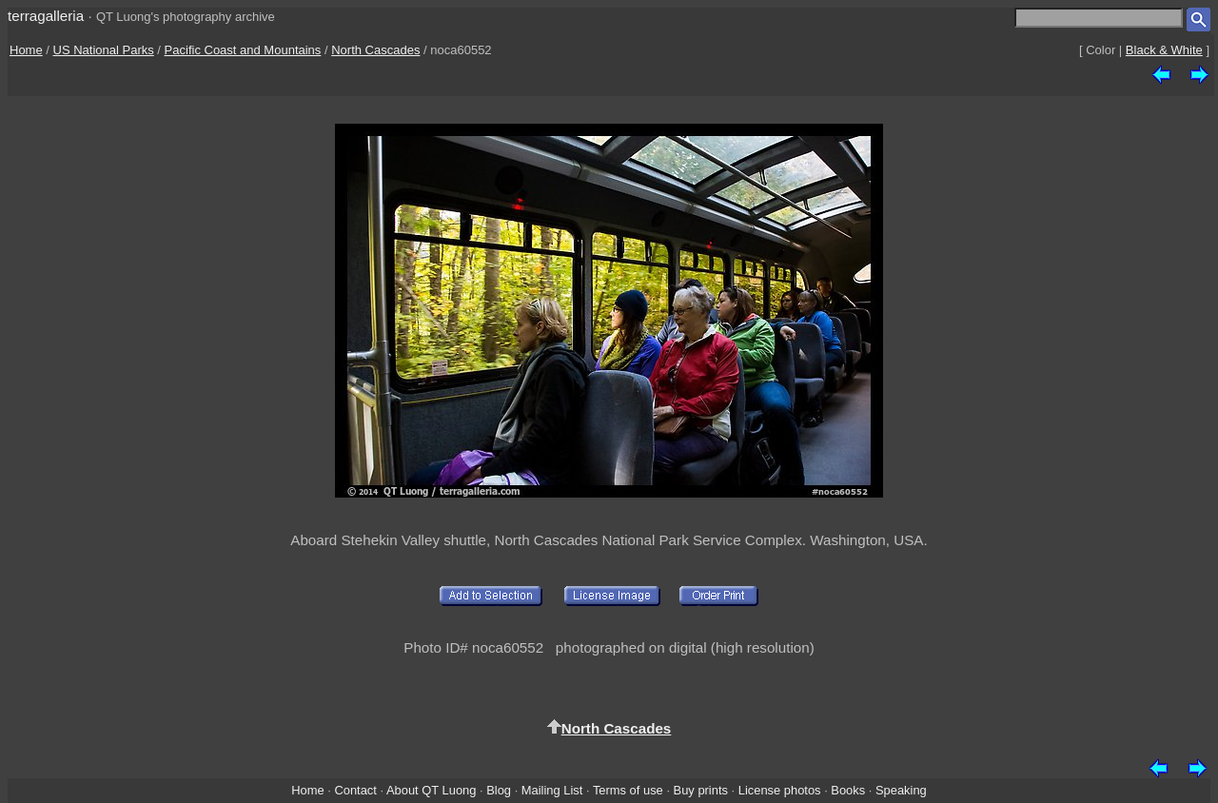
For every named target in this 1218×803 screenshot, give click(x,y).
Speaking (901, 790)
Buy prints (701, 790)
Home (26, 50)
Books (848, 790)
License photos (779, 790)
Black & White (1164, 50)
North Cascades (375, 50)
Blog (498, 790)
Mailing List (552, 790)
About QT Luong (431, 790)
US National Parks (103, 50)
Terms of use (628, 790)
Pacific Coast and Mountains (243, 50)
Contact (355, 790)
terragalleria (46, 16)
